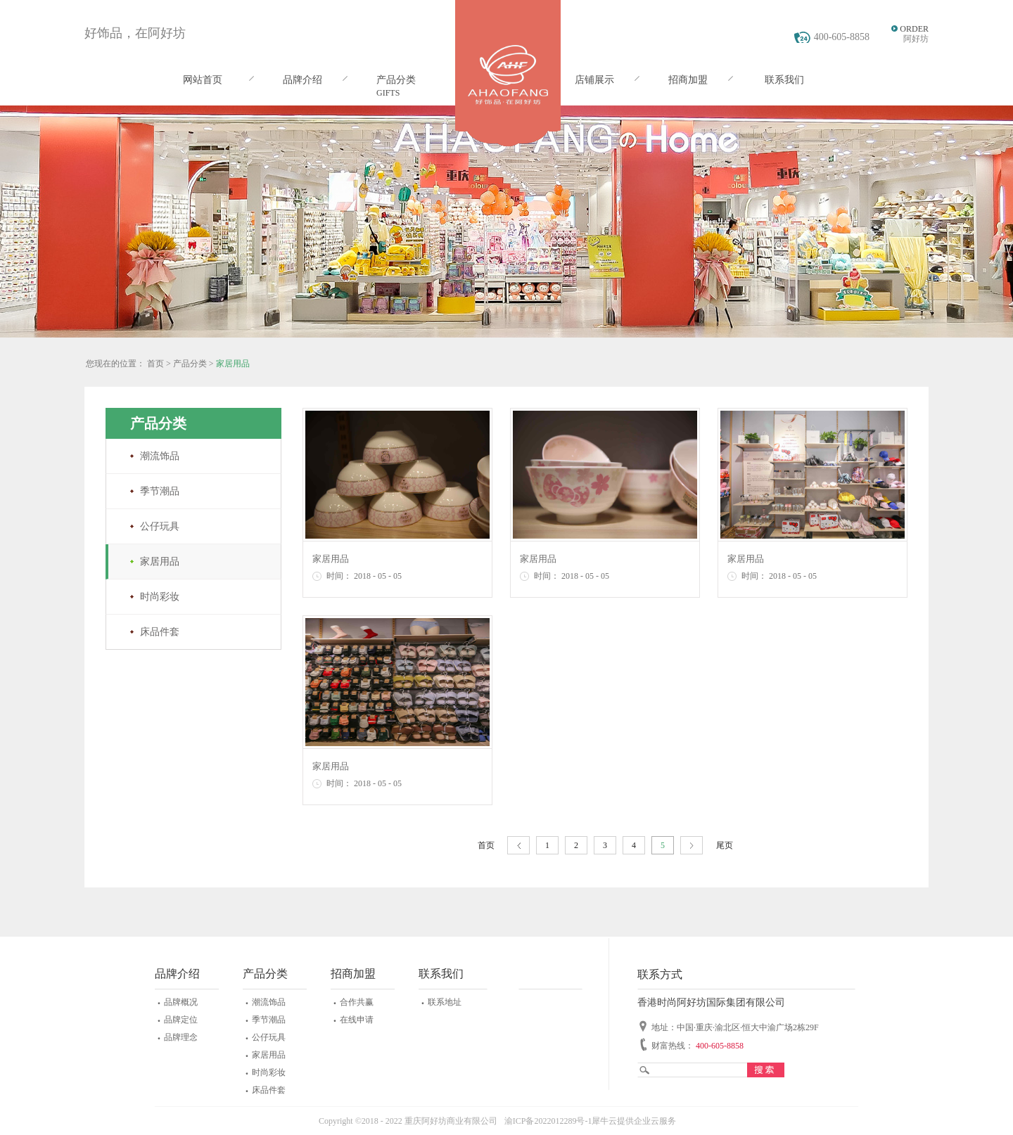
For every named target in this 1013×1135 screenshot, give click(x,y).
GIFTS (388, 93)
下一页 (691, 845)
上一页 (518, 845)
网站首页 (202, 80)
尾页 (724, 845)
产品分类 (190, 363)
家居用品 (233, 363)
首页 (486, 845)
